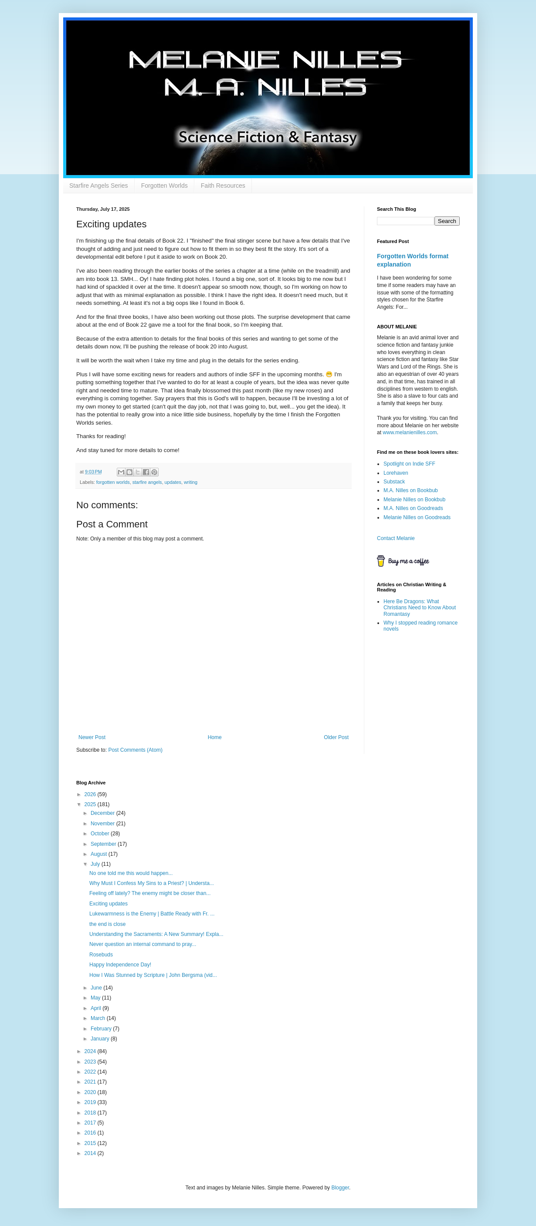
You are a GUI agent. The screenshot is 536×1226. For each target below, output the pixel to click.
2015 (91, 1143)
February (102, 1029)
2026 (91, 794)
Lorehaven (395, 473)
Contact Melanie (396, 538)
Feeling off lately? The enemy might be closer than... (149, 893)
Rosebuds (101, 955)
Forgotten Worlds (164, 185)
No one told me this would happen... (131, 873)
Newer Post (91, 737)
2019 (91, 1102)
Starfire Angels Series (98, 185)
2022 (91, 1072)
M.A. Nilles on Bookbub (410, 490)
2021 (91, 1082)
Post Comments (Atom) (135, 750)
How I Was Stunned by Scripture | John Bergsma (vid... (153, 975)
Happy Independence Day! (120, 965)
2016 (91, 1133)
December (103, 813)
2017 (91, 1123)
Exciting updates (108, 904)
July (96, 864)
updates (172, 482)
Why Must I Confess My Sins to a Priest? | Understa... (151, 883)
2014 (91, 1153)
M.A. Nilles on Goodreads (413, 508)
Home (215, 737)
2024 (91, 1051)
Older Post (336, 737)
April (96, 1008)
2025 (91, 804)
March (99, 1018)
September (104, 844)
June (97, 988)
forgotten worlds (113, 482)
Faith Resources (223, 185)
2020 (91, 1092)
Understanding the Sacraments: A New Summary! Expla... (156, 934)
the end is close (107, 924)
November (103, 824)
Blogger (340, 1188)
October (101, 834)
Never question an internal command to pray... (142, 944)
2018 (91, 1113)
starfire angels (147, 482)
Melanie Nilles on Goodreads (417, 517)
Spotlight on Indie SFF (409, 464)
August (100, 854)
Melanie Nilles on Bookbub (414, 499)
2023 (91, 1062)
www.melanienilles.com (410, 432)
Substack (394, 482)
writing (190, 482)
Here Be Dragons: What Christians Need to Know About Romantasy (419, 607)
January (101, 1039)
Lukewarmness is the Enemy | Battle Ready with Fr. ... (151, 914)
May (96, 998)
